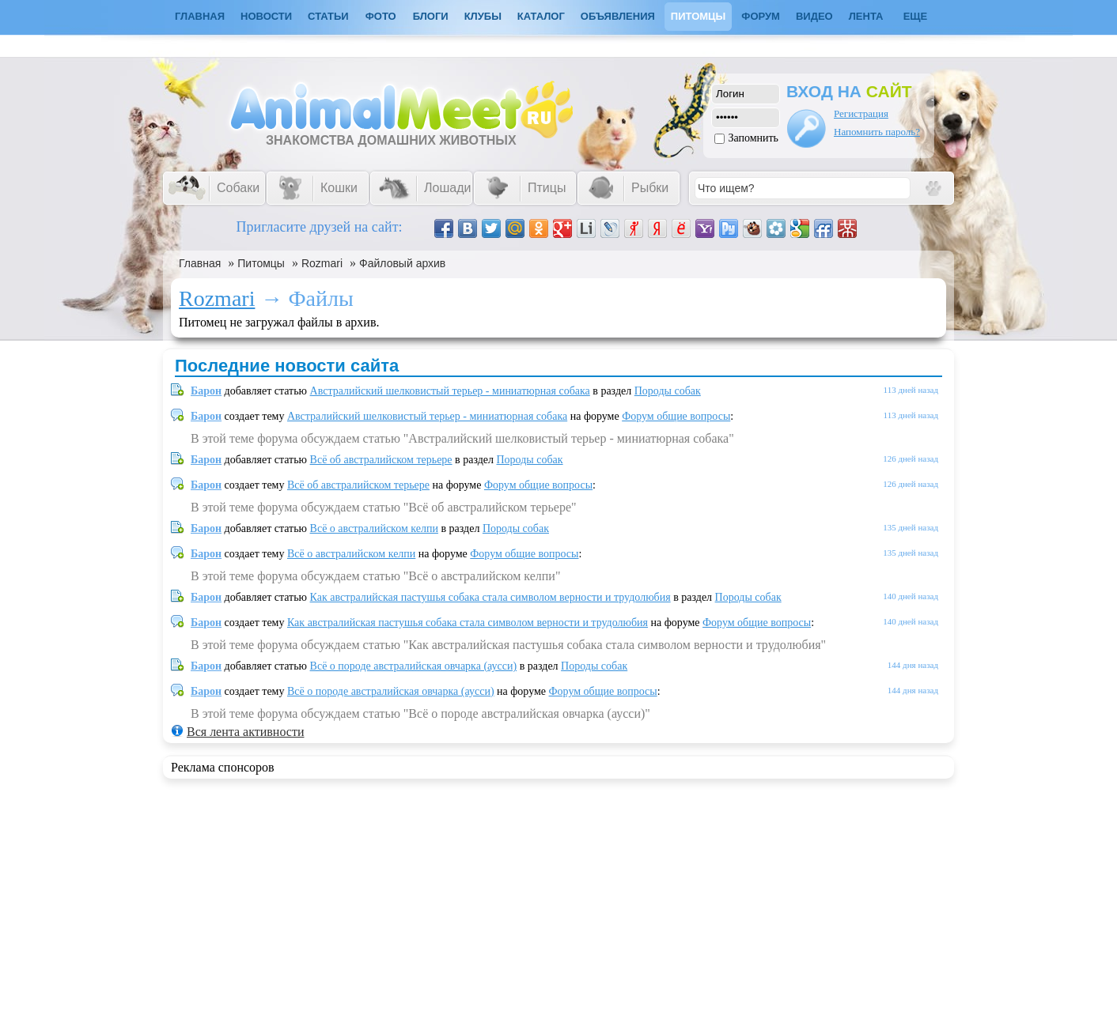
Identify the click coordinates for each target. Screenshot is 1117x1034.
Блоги (431, 16)
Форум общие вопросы (676, 416)
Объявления (618, 16)
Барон (206, 391)
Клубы (483, 16)
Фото (380, 16)
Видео (814, 16)
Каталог (541, 16)
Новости (266, 16)
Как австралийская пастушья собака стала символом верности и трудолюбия (490, 597)
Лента (866, 16)
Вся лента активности (245, 731)
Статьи (328, 16)
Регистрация (861, 113)
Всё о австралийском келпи (374, 528)
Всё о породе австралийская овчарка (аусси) (413, 666)
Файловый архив (402, 263)
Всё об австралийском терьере (381, 460)
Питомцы (698, 16)
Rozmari (322, 263)
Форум (760, 16)
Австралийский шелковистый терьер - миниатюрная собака (450, 391)
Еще (915, 16)
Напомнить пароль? (877, 132)
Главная (200, 263)
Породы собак (667, 391)
